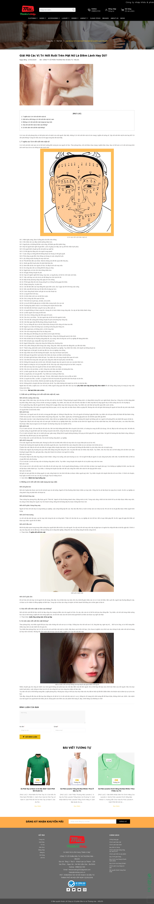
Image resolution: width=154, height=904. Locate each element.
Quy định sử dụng (115, 849)
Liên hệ (42, 862)
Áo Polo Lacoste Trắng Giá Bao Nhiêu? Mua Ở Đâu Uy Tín (77, 790)
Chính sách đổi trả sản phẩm (116, 858)
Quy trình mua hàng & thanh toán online (116, 866)
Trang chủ (41, 839)
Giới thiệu (41, 843)
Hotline (150, 876)
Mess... (149, 889)
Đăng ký (111, 11)
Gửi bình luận (30, 736)
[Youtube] (79, 889)
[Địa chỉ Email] (92, 821)
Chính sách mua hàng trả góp (117, 876)
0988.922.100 (80, 867)
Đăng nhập (112, 9)
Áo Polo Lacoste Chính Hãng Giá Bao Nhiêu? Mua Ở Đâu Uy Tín (116, 790)
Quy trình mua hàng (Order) (116, 871)
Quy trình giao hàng (116, 862)
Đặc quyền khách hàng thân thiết (117, 881)
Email (56, 726)
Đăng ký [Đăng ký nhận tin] (123, 821)
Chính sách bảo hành (116, 846)
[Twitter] (74, 889)
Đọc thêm (38, 806)
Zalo (149, 882)
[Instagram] (85, 889)
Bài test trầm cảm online (36, 390)
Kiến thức (41, 849)
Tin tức (42, 846)
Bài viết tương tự (77, 747)
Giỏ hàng (41, 859)
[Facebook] (68, 889)
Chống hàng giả (114, 839)
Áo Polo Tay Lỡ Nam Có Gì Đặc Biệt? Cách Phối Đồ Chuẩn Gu (38, 790)
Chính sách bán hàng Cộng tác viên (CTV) (116, 853)
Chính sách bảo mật (116, 843)
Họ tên (22, 726)
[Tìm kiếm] (73, 10)
